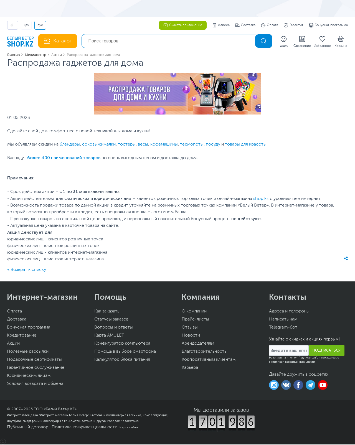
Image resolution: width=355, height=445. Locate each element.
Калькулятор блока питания (122, 360)
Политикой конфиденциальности (292, 362)
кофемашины (164, 145)
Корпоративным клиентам (208, 360)
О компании (194, 312)
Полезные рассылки (28, 352)
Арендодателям (198, 344)
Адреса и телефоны (289, 312)
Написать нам (283, 320)
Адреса (221, 25)
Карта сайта (129, 428)
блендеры (70, 145)
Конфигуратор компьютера (122, 344)
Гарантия (293, 25)
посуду (213, 145)
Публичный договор (27, 428)
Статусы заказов (111, 320)
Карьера (190, 368)
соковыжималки (99, 145)
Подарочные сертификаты (34, 360)
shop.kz (261, 199)
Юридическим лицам (28, 376)
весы (143, 145)
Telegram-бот (283, 328)
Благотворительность (204, 352)
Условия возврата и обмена (35, 384)
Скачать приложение (182, 25)
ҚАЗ (26, 25)
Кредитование (21, 336)
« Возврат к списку (26, 270)
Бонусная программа (328, 25)
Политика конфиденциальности (84, 428)
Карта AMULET (109, 336)
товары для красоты (246, 145)
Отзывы (190, 328)
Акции (13, 344)
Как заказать (106, 312)
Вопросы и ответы (113, 328)
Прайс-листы (195, 320)
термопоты (192, 145)
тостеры (127, 145)
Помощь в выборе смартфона (125, 352)
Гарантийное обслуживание (35, 368)
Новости (191, 336)
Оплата (269, 25)
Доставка (245, 25)
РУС (40, 25)
